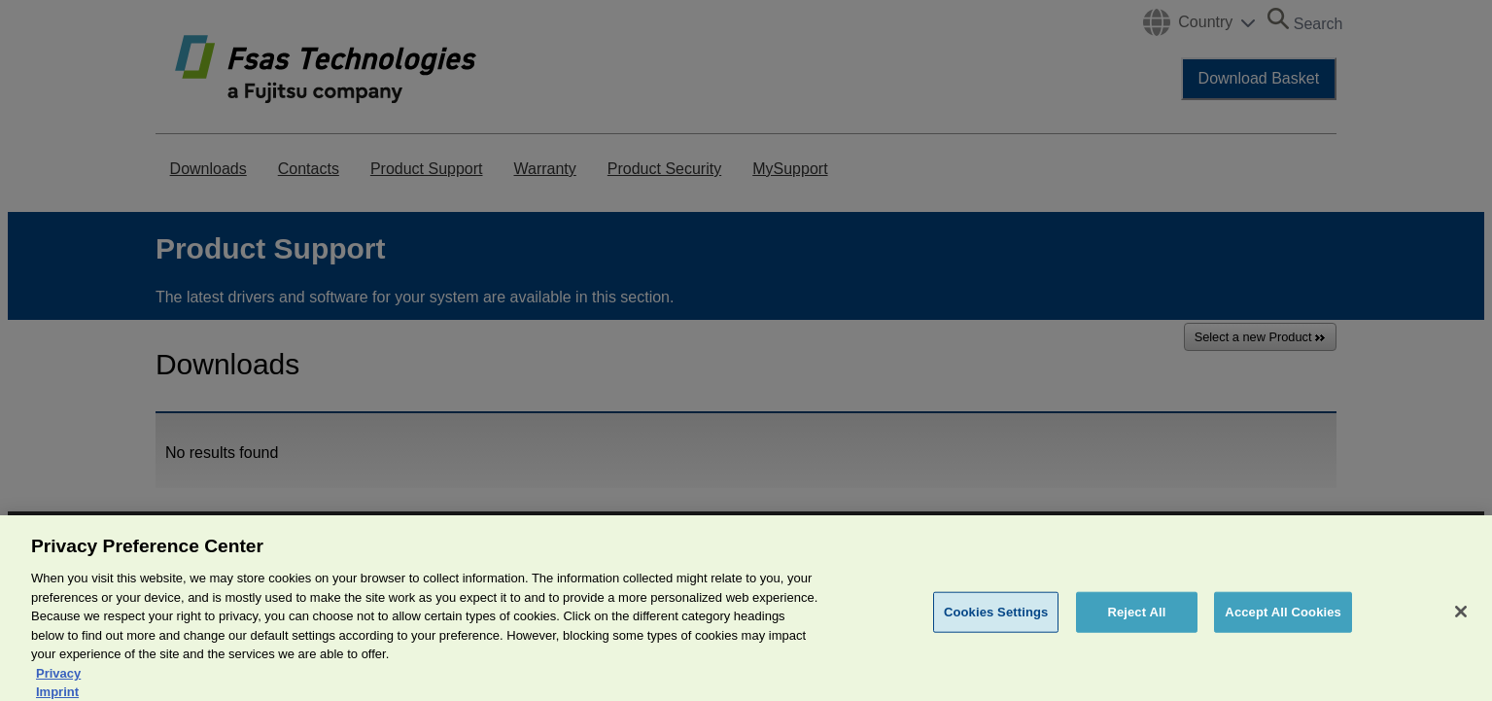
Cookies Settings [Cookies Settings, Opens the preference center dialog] (996, 621)
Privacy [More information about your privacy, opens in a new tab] (58, 683)
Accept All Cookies (1283, 621)
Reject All (1136, 621)
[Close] (1461, 621)
